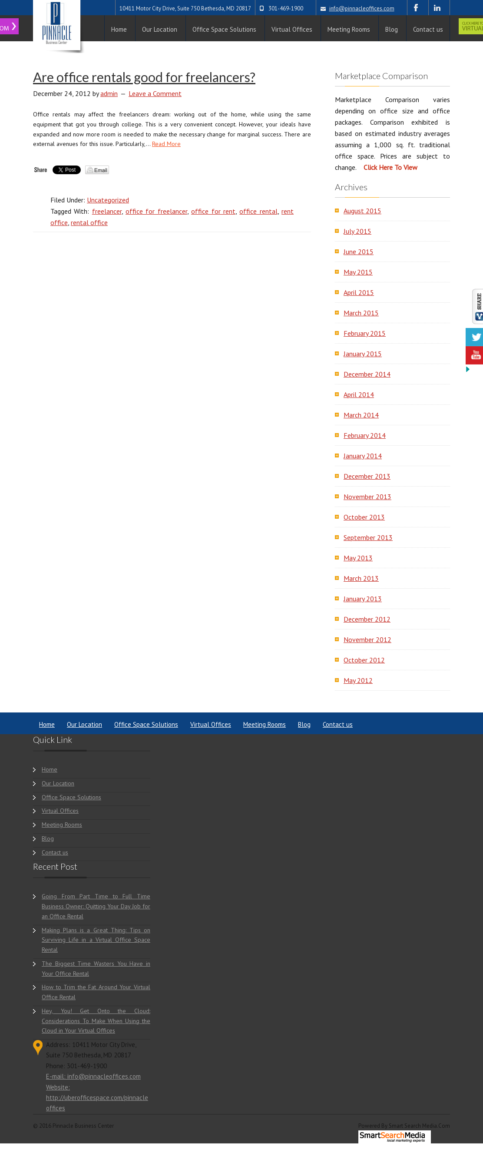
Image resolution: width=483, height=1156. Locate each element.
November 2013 (367, 496)
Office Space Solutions (146, 724)
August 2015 (362, 210)
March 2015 (361, 312)
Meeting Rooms (264, 724)
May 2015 (358, 272)
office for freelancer (156, 211)
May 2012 (358, 680)
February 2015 (365, 333)
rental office (89, 222)
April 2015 (359, 292)
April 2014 (359, 394)
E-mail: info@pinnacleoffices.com (93, 1076)
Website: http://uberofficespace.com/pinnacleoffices (97, 1098)
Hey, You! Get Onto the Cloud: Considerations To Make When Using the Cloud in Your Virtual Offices (96, 1021)
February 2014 (365, 435)
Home (47, 724)
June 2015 (359, 251)
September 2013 (368, 537)
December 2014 (367, 374)
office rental (258, 211)
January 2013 (363, 598)
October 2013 (364, 517)
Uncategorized (108, 199)
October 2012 (364, 660)
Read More (166, 144)
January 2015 (363, 353)
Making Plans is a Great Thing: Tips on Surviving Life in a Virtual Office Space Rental (96, 940)
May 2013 (358, 557)
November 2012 (367, 639)
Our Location (84, 724)
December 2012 (367, 619)
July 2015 (357, 231)
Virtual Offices (210, 724)
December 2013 (367, 476)
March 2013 (361, 578)
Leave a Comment (155, 93)
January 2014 (363, 455)
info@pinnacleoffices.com (361, 8)
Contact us (338, 724)
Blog (304, 724)
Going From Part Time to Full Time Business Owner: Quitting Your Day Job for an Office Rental (96, 906)
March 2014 (361, 415)
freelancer (107, 211)
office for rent (213, 211)
